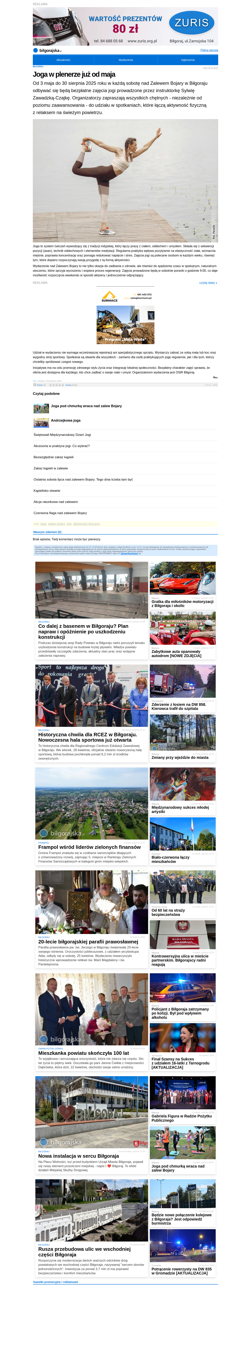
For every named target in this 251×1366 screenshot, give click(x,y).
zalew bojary (56, 523)
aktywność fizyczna (86, 523)
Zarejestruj (133, 553)
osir (69, 523)
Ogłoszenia (188, 59)
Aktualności (63, 59)
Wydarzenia (126, 59)
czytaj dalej (208, 282)
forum (41, 385)
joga (43, 523)
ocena (71, 385)
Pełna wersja (209, 50)
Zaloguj (124, 553)
